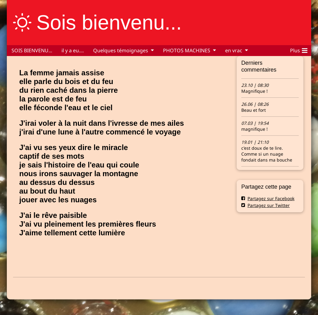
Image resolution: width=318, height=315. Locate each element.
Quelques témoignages (120, 50)
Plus (298, 49)
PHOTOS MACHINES (186, 50)
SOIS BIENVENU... (31, 50)
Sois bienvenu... (109, 22)
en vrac (233, 50)
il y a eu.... (72, 50)
